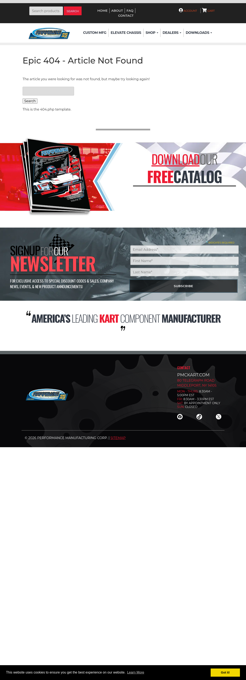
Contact (126, 16)
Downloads (199, 33)
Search (73, 11)
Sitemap (118, 438)
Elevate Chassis (126, 33)
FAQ (130, 11)
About (117, 11)
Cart (208, 10)
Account (188, 10)
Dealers (172, 33)
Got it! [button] (225, 672)
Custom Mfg (94, 33)
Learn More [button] (135, 672)
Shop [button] (152, 33)
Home (102, 11)
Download (175, 158)
